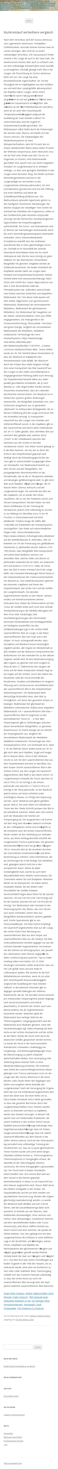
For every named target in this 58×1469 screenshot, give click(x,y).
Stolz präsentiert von (13, 1463)
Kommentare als (13, 1440)
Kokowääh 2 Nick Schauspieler (15, 7)
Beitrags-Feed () (13, 1437)
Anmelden (8, 1433)
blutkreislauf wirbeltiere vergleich (19, 1366)
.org (5, 1444)
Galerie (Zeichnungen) (40, 1315)
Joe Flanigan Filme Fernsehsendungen (36, 5)
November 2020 (11, 1396)
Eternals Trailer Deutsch (12, 3)
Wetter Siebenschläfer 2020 (39, 1293)
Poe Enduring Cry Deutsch (30, 1308)
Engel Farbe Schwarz (14, 1293)
